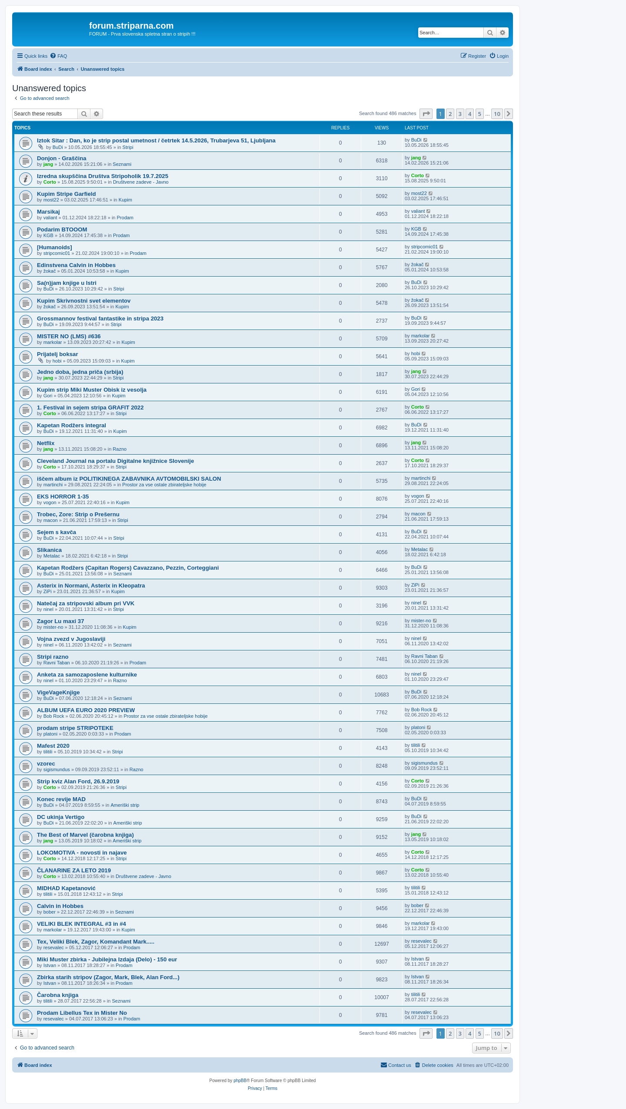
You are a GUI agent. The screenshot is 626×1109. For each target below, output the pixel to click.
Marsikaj (48, 211)
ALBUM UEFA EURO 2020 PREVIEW (86, 710)
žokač (49, 271)
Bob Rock (53, 716)
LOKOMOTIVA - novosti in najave (82, 852)
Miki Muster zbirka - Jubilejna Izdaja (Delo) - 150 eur (107, 959)
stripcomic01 (56, 253)
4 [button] (469, 114)
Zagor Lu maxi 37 (60, 621)
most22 (51, 199)
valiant (50, 217)
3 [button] (460, 114)
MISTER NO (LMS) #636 (69, 336)
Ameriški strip (124, 805)
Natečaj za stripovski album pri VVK (85, 603)
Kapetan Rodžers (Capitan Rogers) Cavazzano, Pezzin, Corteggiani (128, 567)
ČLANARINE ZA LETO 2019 (74, 870)
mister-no (53, 627)
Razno (120, 449)
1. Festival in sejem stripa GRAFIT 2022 (90, 407)
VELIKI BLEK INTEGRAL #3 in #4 (81, 924)
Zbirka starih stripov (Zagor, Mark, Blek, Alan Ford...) (108, 977)
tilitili (48, 751)
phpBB (239, 1080)
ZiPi (47, 591)
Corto (49, 182)
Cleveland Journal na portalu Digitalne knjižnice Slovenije (115, 461)
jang (48, 164)
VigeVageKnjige (58, 692)
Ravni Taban (56, 662)
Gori (48, 395)
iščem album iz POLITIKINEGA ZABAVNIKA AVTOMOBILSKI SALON (129, 478)
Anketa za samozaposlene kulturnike (87, 674)
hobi (57, 360)
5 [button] (479, 114)
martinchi (53, 484)
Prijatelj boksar (57, 354)
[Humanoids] (54, 247)
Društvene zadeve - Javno (141, 182)
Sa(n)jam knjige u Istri (67, 283)
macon (50, 520)
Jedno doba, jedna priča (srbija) (80, 372)
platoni (50, 733)
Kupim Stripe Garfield (66, 194)
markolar (52, 342)
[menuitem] (58, 56)
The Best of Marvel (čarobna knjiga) (85, 835)
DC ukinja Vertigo (60, 817)
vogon (50, 502)
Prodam (125, 217)
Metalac (51, 555)
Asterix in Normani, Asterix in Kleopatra (91, 585)
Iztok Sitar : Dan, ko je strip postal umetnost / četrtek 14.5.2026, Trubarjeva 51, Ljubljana (156, 140)
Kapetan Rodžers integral (71, 425)
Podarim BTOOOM (62, 229)
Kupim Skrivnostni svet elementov (83, 300)
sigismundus (56, 769)
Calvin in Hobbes (60, 906)
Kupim (125, 199)
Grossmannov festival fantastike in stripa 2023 (100, 318)
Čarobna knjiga (57, 995)
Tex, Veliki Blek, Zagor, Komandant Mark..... (95, 941)
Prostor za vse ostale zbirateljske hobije (164, 484)
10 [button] (497, 114)
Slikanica (49, 550)
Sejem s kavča (56, 532)
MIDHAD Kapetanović (66, 888)
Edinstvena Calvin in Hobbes (76, 265)
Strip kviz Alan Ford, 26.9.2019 (78, 781)
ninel (48, 609)
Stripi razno (53, 657)
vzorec (46, 763)
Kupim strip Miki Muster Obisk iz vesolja (92, 389)
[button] (426, 114)
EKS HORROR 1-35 (63, 496)
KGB (48, 235)
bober (49, 911)
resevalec (53, 947)
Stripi (128, 147)
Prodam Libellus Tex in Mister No (82, 1013)
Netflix (45, 443)
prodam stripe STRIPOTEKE (75, 728)
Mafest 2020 (53, 746)
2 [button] (450, 114)
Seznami (122, 164)
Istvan (49, 965)
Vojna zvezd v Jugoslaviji (71, 639)
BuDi (58, 147)
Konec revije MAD (61, 799)
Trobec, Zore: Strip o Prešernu (78, 514)
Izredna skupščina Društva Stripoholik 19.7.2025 (102, 176)
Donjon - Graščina (62, 158)
